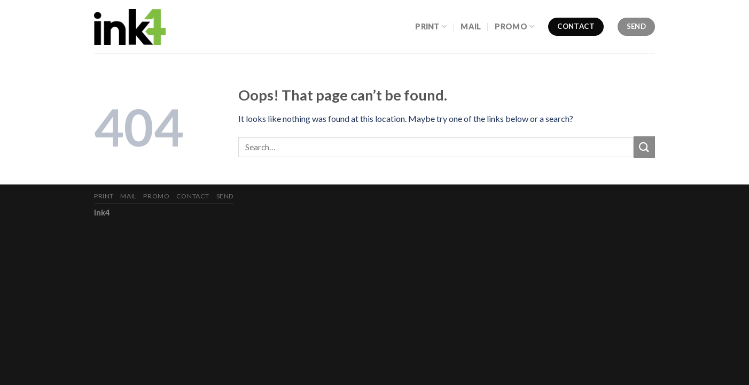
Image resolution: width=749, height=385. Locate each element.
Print (431, 26)
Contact (192, 196)
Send (225, 196)
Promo (514, 26)
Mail (471, 26)
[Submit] (644, 146)
